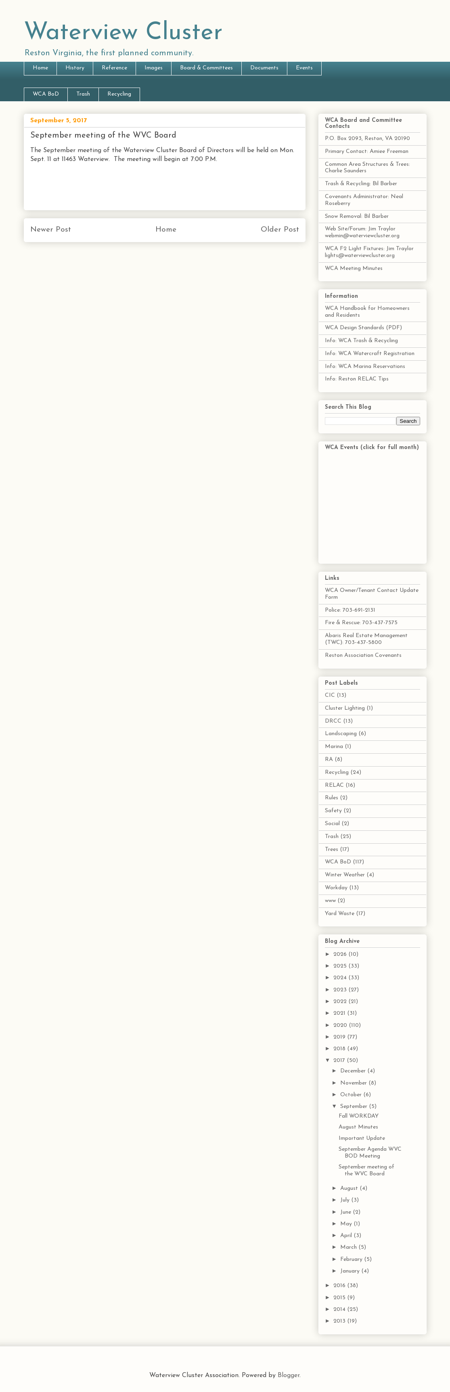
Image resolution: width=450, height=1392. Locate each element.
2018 (340, 1049)
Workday (336, 888)
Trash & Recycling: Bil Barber (361, 184)
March (349, 1247)
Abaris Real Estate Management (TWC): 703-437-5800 (366, 639)
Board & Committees (206, 68)
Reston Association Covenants (363, 655)
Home (40, 68)
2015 (340, 1298)
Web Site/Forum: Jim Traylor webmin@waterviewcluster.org (362, 232)
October (351, 1095)
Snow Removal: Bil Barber (357, 216)
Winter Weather (345, 875)
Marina (334, 747)
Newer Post (50, 230)
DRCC (333, 721)
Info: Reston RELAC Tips (357, 379)
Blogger (288, 1375)
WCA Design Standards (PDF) (363, 328)
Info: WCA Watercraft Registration (369, 354)
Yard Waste (339, 914)
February (352, 1259)
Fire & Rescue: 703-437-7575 (361, 623)
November (354, 1083)
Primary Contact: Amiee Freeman (366, 151)
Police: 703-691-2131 (350, 610)
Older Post (280, 230)
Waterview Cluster (123, 33)
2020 (341, 1025)
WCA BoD (46, 94)
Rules (331, 798)
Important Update (362, 1138)
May (347, 1224)
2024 (340, 978)
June (346, 1212)
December (353, 1071)
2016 (340, 1286)
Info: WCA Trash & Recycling (361, 341)
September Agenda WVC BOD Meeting (370, 1152)
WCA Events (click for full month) (372, 448)
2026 (340, 954)
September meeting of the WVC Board (366, 1170)
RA (329, 760)
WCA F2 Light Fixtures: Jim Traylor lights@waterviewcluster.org (369, 252)
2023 (340, 990)
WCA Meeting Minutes (354, 268)
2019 (340, 1037)
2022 (340, 1002)
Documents (264, 68)
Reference (114, 68)
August (350, 1188)
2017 (340, 1061)
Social (332, 824)
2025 (340, 966)
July (345, 1200)
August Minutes (358, 1127)
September (354, 1107)
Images (153, 68)
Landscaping (341, 734)
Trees (331, 849)
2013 (340, 1321)
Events (304, 68)
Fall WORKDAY (359, 1116)
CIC (330, 695)
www (330, 901)
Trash (83, 94)
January (350, 1271)
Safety (333, 811)
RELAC (334, 785)
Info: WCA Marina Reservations (365, 367)
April (347, 1236)
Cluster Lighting (345, 708)
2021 (340, 1013)
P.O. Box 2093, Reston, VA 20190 (367, 139)
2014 (340, 1309)
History (74, 68)
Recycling (119, 94)
